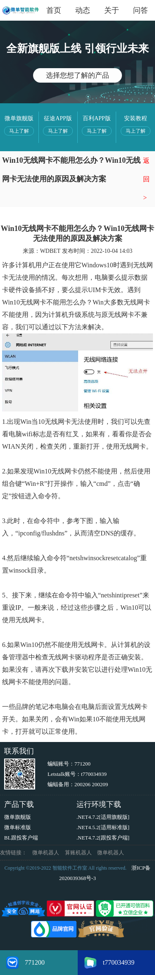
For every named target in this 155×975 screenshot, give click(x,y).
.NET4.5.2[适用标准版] (102, 827)
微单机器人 (45, 852)
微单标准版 (17, 827)
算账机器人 (78, 852)
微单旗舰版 (17, 817)
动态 (82, 10)
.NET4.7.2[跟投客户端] (102, 838)
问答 (140, 10)
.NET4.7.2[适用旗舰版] (102, 817)
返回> (146, 179)
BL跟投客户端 (21, 838)
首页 (53, 10)
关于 (111, 10)
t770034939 (94, 774)
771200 (82, 764)
